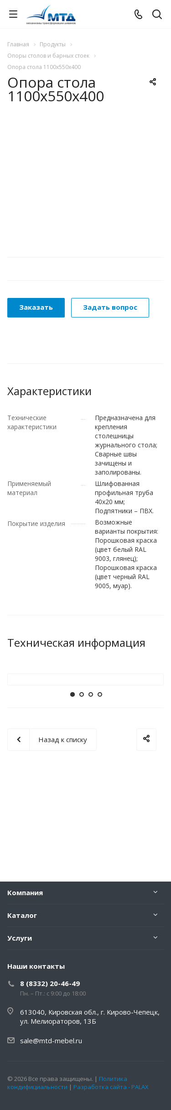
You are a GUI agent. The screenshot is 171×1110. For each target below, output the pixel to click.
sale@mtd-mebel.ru (51, 1040)
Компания (25, 892)
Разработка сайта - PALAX (111, 1087)
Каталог (22, 915)
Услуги (19, 937)
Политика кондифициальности (67, 1083)
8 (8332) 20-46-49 (50, 983)
